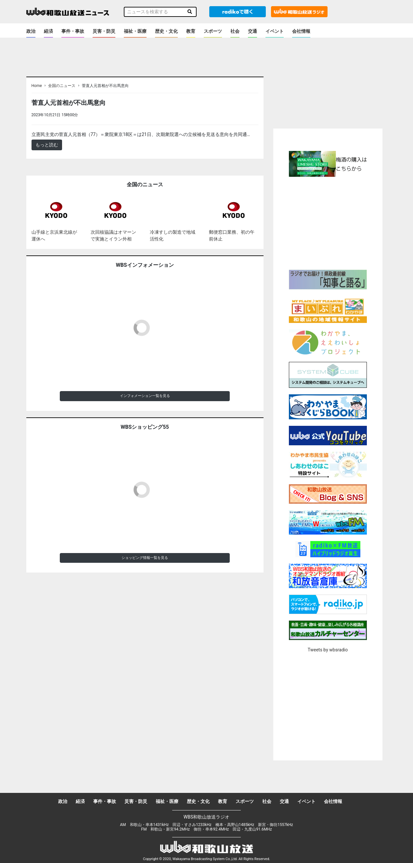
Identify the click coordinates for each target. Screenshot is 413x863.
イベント (274, 31)
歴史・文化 (166, 31)
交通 (252, 31)
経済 (48, 31)
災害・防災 (104, 31)
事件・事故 (72, 31)
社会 (234, 31)
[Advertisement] (328, 222)
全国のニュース (61, 86)
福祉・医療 (135, 31)
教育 (190, 31)
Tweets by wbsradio (328, 649)
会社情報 (301, 31)
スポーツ (213, 31)
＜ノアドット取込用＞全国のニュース (118, 115)
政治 (30, 31)
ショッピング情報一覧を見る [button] (145, 558)
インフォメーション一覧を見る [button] (145, 396)
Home (37, 86)
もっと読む (46, 144)
